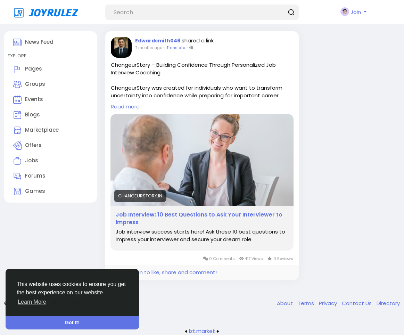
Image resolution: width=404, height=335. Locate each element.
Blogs (26, 115)
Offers (27, 145)
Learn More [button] (32, 302)
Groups (29, 84)
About (285, 303)
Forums (29, 176)
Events (28, 100)
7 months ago (148, 47)
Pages (27, 69)
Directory (388, 303)
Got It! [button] (72, 322)
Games (29, 191)
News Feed (33, 42)
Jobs (25, 161)
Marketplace (36, 130)
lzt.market (202, 331)
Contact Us (357, 303)
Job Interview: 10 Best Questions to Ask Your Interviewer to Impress (199, 218)
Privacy (328, 303)
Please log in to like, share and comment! (163, 272)
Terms (306, 303)
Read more (125, 106)
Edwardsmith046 (157, 40)
